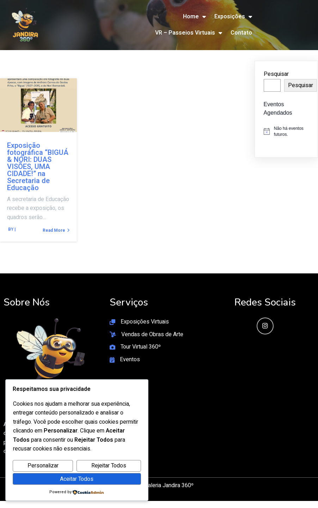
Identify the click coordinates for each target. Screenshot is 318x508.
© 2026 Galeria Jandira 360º (159, 485)
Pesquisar (276, 74)
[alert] (286, 131)
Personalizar (43, 465)
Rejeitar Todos (108, 465)
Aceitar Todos (76, 479)
